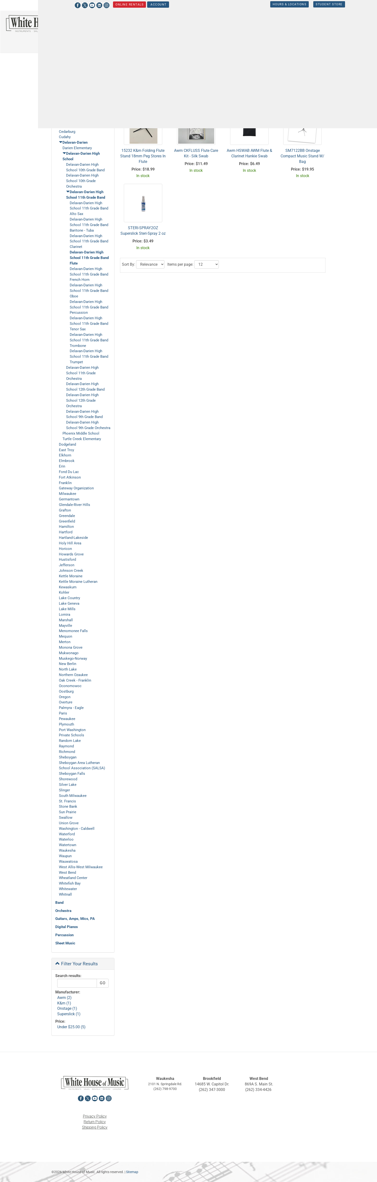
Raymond (66, 746)
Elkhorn (65, 455)
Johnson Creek (71, 570)
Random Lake (70, 741)
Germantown (69, 499)
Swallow (65, 817)
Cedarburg (67, 131)
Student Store (306, 4)
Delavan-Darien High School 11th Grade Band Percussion (89, 307)
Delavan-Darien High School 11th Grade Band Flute (89, 257)
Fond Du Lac (69, 472)
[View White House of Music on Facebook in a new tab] (54, 4)
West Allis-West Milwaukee (81, 867)
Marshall (66, 620)
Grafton (65, 510)
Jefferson (66, 565)
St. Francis (67, 801)
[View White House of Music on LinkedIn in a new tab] (76, 4)
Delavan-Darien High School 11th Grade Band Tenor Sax (89, 323)
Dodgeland (67, 444)
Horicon (65, 549)
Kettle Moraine (70, 576)
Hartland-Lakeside (73, 538)
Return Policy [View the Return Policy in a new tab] (95, 1122)
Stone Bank (68, 806)
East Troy (66, 450)
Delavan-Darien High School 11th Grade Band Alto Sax (89, 208)
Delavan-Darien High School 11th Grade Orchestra (82, 373)
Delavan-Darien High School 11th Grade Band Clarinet (89, 241)
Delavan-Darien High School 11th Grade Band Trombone (89, 340)
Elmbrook (67, 461)
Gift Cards (63, 90)
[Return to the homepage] (47, 23)
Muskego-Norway (73, 658)
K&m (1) (64, 1003)
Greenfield (67, 521)
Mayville (65, 625)
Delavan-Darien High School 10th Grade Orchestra (82, 181)
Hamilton (66, 526)
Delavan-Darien (85, 60)
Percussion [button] (335, 25)
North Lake (68, 669)
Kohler (64, 592)
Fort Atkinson (70, 477)
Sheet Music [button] (204, 39)
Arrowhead (67, 104)
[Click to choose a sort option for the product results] (150, 96)
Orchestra (63, 911)
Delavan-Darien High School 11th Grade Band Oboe (89, 290)
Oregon (64, 697)
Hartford (65, 532)
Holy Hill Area (70, 543)
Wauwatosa (68, 861)
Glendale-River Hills (74, 505)
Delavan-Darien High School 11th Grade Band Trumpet (89, 356)
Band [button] (199, 25)
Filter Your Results (76, 964)
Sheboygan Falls (72, 773)
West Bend (67, 872)
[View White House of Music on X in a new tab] (62, 4)
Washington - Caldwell (76, 828)
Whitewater (68, 889)
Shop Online (70, 78)
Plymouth (66, 724)
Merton (64, 642)
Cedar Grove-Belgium (76, 126)
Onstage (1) (67, 1008)
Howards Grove (71, 554)
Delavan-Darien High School (116, 60)
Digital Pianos (66, 927)
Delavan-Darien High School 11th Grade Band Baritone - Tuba (89, 225)
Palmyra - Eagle (71, 708)
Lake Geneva (69, 603)
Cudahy (65, 137)
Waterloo (66, 839)
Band (59, 902)
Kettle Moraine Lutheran (78, 581)
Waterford (67, 834)
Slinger (64, 790)
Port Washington (72, 730)
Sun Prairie (67, 812)
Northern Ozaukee (73, 675)
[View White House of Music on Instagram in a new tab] (83, 4)
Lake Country (69, 598)
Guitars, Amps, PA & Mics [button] (264, 25)
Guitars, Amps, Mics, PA (75, 919)
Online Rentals (107, 4)
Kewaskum (67, 587)
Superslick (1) (69, 1014)
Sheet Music (65, 943)
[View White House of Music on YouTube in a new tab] (69, 4)
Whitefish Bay (70, 883)
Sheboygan (67, 757)
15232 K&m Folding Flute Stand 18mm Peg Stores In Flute (143, 156)
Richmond (67, 752)
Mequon (65, 636)
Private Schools (71, 735)
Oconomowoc (70, 686)
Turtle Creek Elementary (82, 439)
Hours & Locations (266, 4)
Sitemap (132, 1172)
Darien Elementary (77, 148)
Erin (62, 466)
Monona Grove (70, 647)
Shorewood (68, 779)
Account (135, 4)
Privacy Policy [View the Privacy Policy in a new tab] (95, 1116)
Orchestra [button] (223, 25)
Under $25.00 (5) (71, 1027)
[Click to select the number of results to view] (206, 96)
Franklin (65, 483)
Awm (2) (64, 997)
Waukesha (67, 850)
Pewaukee (67, 719)
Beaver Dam (68, 109)
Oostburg (66, 691)
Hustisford (67, 559)
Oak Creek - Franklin (75, 680)
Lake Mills (67, 609)
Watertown (67, 845)
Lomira (64, 614)
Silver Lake (67, 784)
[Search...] (133, 26)
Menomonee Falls (73, 631)
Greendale (67, 516)
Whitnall (65, 894)
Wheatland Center (73, 878)
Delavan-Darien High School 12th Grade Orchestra (82, 400)
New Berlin (67, 664)
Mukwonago (69, 653)
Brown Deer (68, 115)
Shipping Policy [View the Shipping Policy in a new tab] (94, 1127)
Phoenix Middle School (81, 433)
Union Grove (69, 823)
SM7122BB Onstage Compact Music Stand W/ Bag (302, 156)
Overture (65, 702)
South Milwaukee (73, 796)
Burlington (67, 120)
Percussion (64, 935)
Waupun (65, 856)
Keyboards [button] (305, 25)
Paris (63, 713)
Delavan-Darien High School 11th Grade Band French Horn (89, 274)
